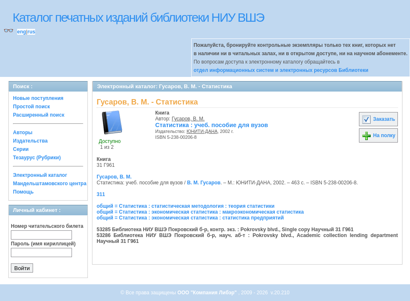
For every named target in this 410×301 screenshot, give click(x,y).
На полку (378, 135)
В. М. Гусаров (203, 183)
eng (21, 32)
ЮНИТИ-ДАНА (202, 131)
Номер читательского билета (47, 226)
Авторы (23, 132)
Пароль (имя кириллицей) (43, 244)
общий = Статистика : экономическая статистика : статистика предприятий (190, 218)
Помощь (23, 192)
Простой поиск (31, 107)
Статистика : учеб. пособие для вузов (211, 125)
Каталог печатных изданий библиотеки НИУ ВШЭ (138, 17)
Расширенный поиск (38, 115)
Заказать (378, 119)
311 (101, 194)
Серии (20, 149)
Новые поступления (38, 98)
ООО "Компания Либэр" (207, 293)
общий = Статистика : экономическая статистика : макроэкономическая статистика (200, 212)
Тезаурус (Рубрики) (37, 158)
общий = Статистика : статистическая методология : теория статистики (185, 206)
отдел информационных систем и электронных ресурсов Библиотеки (281, 70)
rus (31, 32)
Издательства (30, 141)
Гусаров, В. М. (188, 119)
